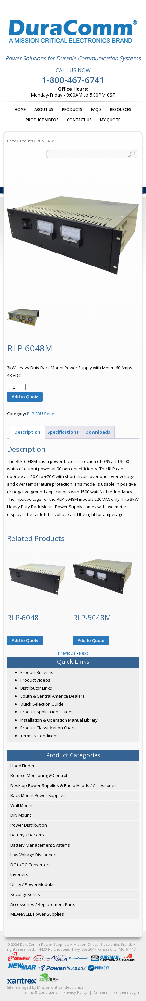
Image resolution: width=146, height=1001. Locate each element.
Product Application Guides (47, 712)
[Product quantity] (16, 387)
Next (83, 653)
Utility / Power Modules (33, 884)
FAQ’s (96, 109)
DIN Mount (20, 815)
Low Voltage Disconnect (33, 855)
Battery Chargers (27, 835)
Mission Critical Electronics (60, 987)
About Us (43, 109)
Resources (120, 109)
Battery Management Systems (40, 845)
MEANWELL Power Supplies (37, 914)
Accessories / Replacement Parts (42, 904)
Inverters (19, 874)
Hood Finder (22, 766)
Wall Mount (21, 805)
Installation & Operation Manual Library (59, 720)
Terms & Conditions (39, 736)
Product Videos (42, 120)
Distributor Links (36, 688)
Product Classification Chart (47, 728)
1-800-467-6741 (73, 80)
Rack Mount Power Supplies (38, 795)
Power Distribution (28, 825)
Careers (100, 992)
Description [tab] (27, 432)
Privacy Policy (75, 992)
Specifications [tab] (63, 432)
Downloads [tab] (97, 432)
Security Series (25, 894)
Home (20, 109)
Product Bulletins (36, 672)
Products (72, 109)
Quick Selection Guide (42, 704)
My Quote (110, 120)
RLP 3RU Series (42, 413)
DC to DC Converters (30, 865)
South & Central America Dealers (52, 696)
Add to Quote (24, 396)
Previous (67, 653)
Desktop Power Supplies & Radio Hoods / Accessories (63, 785)
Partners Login (126, 992)
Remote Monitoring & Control (38, 775)
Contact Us (79, 120)
